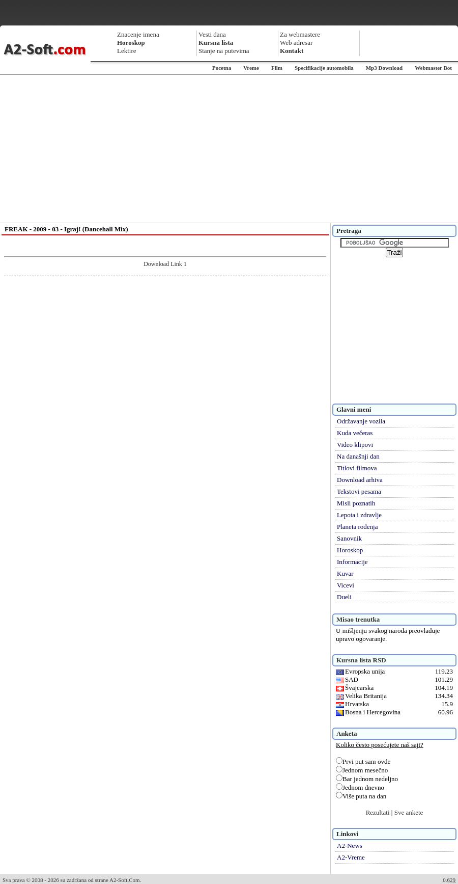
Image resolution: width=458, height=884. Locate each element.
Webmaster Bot (433, 68)
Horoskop (350, 550)
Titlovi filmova (357, 468)
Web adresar (296, 42)
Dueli (344, 597)
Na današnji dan (358, 456)
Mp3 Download (384, 68)
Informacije (352, 562)
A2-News (349, 845)
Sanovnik (349, 538)
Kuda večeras (355, 433)
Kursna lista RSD (361, 660)
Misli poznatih (356, 503)
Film (276, 68)
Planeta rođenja (357, 526)
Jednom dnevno (360, 787)
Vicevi (345, 585)
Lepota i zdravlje (359, 515)
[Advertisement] (229, 148)
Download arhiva (360, 480)
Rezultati (378, 812)
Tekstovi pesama (359, 491)
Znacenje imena (138, 34)
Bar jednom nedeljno (367, 779)
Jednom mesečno (362, 770)
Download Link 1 (165, 263)
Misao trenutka (358, 619)
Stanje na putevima (223, 51)
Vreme (251, 68)
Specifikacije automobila (324, 68)
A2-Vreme (351, 857)
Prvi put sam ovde (363, 761)
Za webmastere (300, 34)
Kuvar (345, 573)
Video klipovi (355, 444)
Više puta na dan (361, 796)
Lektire (126, 51)
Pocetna (221, 68)
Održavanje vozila (361, 421)
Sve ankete (408, 812)
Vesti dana (212, 34)
